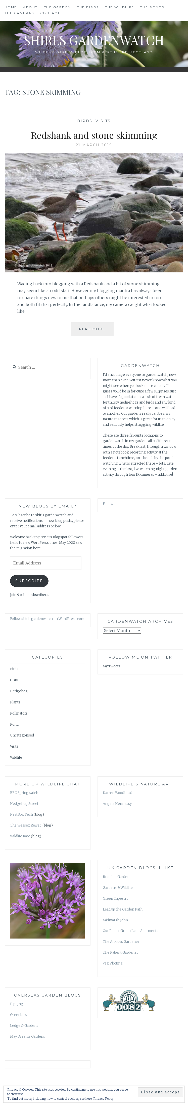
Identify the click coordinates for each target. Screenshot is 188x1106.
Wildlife (16, 757)
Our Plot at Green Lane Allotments (130, 931)
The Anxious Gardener (121, 942)
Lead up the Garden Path (123, 909)
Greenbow (18, 1015)
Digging (16, 1004)
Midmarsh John (115, 920)
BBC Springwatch (24, 793)
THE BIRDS (88, 7)
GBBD (15, 680)
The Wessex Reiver (26, 825)
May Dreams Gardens (27, 1036)
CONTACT (50, 13)
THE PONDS (152, 7)
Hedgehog (19, 691)
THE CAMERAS (19, 13)
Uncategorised (22, 735)
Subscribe (29, 581)
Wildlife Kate (20, 836)
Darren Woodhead (117, 793)
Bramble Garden (116, 877)
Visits (103, 121)
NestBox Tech (21, 814)
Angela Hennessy (117, 804)
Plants (15, 702)
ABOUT (30, 7)
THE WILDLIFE (119, 7)
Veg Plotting (113, 963)
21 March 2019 (94, 145)
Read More (96, 331)
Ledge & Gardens (24, 1026)
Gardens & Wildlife (118, 888)
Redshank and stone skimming (94, 135)
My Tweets (111, 666)
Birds (84, 121)
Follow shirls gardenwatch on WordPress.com (47, 619)
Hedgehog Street (24, 804)
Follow (108, 504)
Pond (14, 724)
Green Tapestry (115, 898)
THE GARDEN (57, 7)
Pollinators (19, 713)
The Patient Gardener (120, 952)
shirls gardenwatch (94, 40)
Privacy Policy (103, 1098)
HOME (11, 7)
